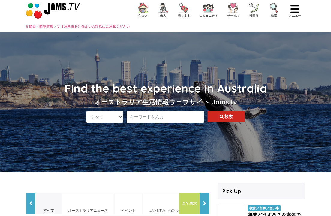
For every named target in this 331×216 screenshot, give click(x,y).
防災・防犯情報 (39, 26)
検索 (226, 116)
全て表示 (189, 203)
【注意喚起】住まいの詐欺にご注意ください (93, 26)
